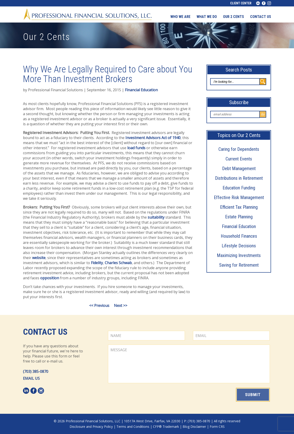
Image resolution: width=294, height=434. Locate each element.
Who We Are (180, 16)
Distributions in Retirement (239, 178)
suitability (156, 217)
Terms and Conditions (132, 426)
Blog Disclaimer (194, 426)
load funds (136, 147)
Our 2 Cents (233, 16)
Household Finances (239, 236)
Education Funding (239, 188)
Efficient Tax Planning (239, 207)
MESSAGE (189, 364)
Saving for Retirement (239, 265)
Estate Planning (239, 217)
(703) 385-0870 (35, 371)
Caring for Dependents (238, 149)
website (38, 257)
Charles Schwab (118, 262)
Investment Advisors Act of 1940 (153, 137)
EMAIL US (31, 378)
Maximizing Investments (239, 255)
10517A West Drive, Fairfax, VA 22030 (152, 421)
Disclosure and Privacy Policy (91, 426)
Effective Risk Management (239, 197)
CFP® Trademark (166, 426)
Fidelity (97, 262)
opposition (49, 277)
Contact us (260, 16)
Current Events (239, 159)
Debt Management (239, 168)
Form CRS (217, 426)
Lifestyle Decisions (239, 245)
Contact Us (45, 332)
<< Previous (99, 305)
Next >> (120, 305)
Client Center (241, 3)
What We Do (207, 16)
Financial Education (239, 226)
